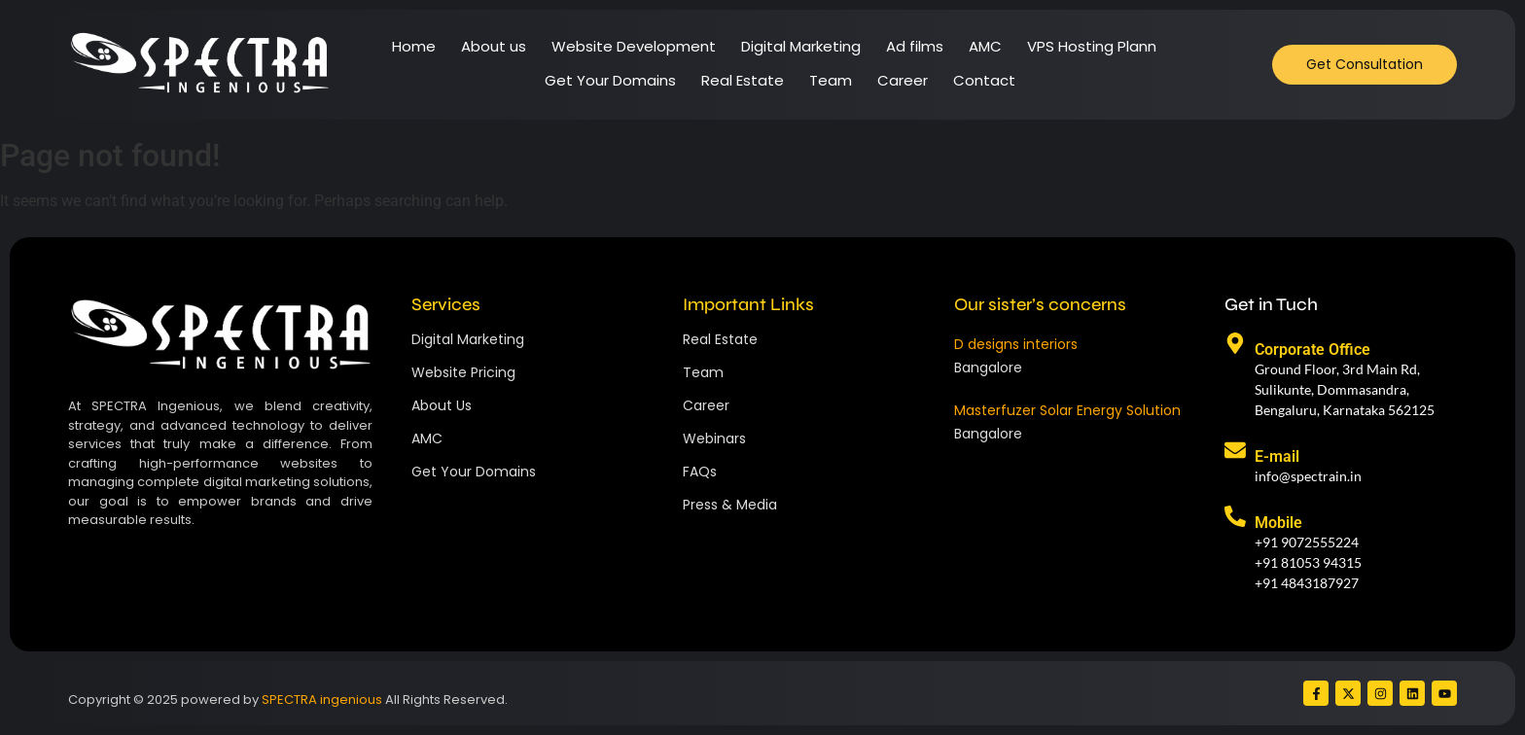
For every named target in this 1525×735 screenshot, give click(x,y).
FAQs (700, 471)
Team (830, 80)
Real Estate (742, 80)
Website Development (633, 46)
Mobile (1278, 522)
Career (902, 80)
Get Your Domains (610, 80)
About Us (441, 405)
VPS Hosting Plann (1091, 46)
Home (414, 46)
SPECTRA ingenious (322, 699)
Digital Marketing (801, 46)
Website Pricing (463, 372)
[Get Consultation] (1364, 65)
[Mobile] (1235, 518)
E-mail (1277, 456)
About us (493, 46)
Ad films (914, 46)
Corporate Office (1312, 349)
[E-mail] (1235, 452)
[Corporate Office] (1235, 345)
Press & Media (730, 504)
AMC (985, 46)
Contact (984, 80)
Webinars (714, 438)
